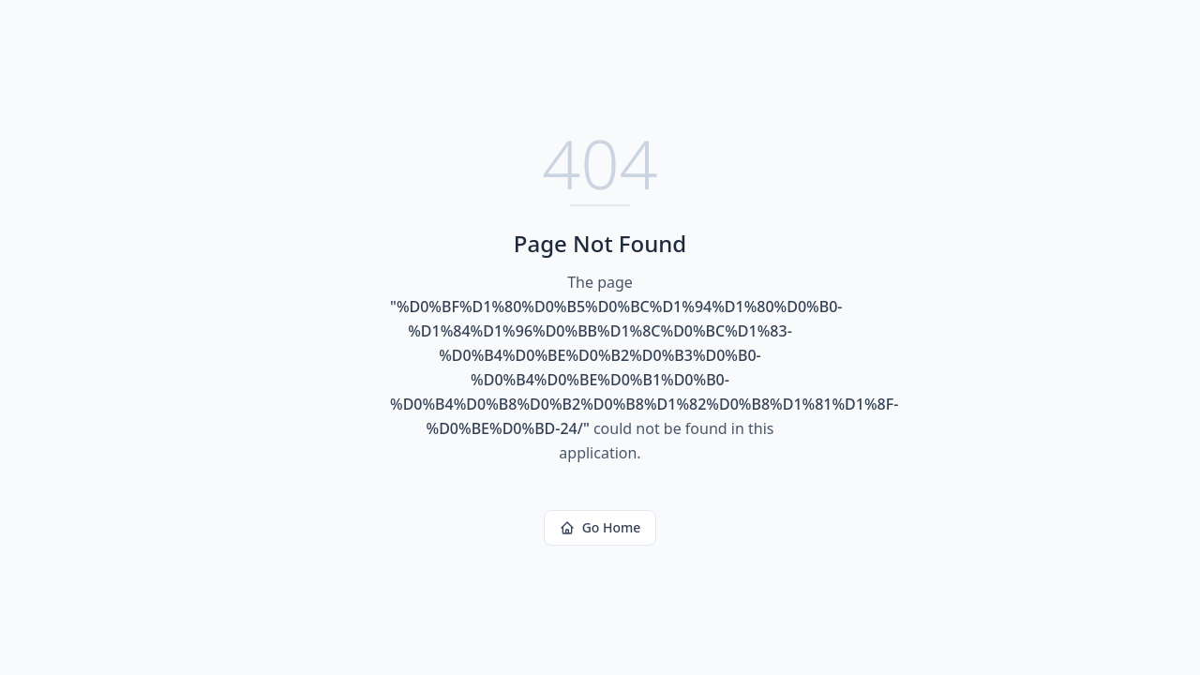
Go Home (600, 527)
